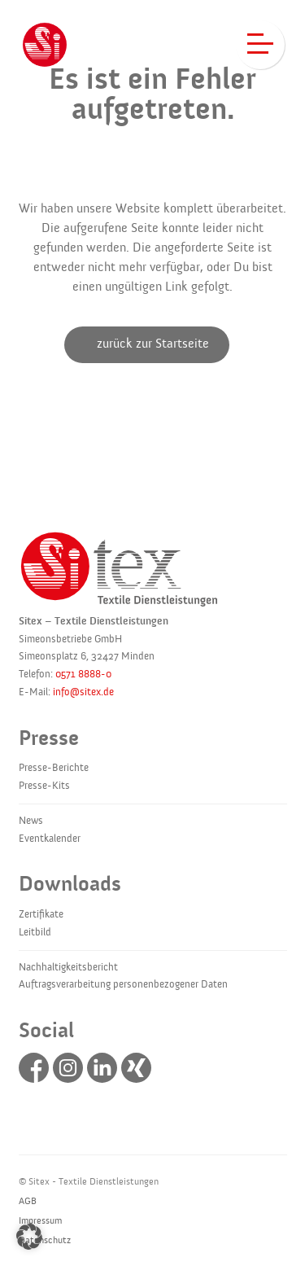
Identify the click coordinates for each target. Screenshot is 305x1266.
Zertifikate (41, 914)
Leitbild (35, 932)
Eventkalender (50, 838)
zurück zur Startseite (153, 343)
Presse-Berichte (54, 767)
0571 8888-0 (83, 674)
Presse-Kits (44, 785)
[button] (29, 1236)
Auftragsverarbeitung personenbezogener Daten (123, 984)
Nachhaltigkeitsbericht (68, 967)
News (31, 820)
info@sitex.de (83, 692)
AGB (28, 1201)
